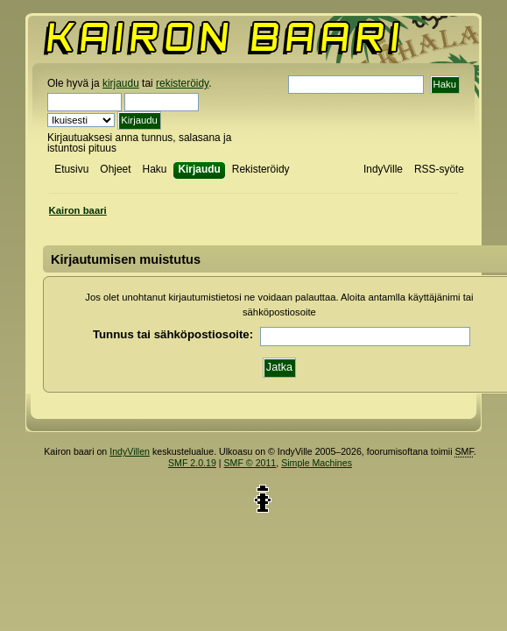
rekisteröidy (182, 83)
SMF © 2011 (250, 462)
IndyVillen (129, 451)
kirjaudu (120, 83)
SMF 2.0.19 (192, 462)
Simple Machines (316, 462)
